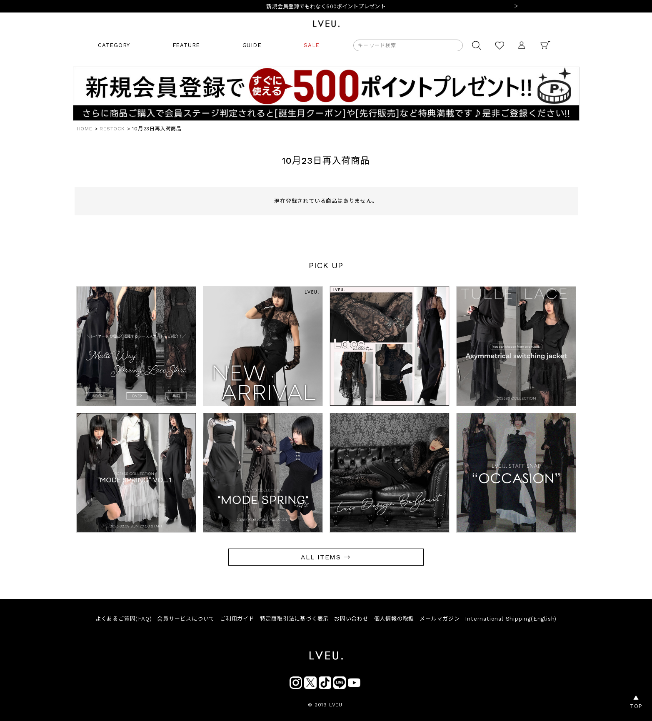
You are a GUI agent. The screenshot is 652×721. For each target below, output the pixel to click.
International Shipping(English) (511, 619)
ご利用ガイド (237, 619)
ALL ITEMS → (326, 557)
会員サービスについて (186, 619)
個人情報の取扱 (394, 619)
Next (516, 6)
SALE (312, 45)
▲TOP (636, 702)
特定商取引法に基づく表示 (294, 619)
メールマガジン (440, 619)
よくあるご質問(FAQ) (123, 619)
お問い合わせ (351, 619)
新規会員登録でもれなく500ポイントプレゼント (325, 6)
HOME (84, 129)
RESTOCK (112, 129)
